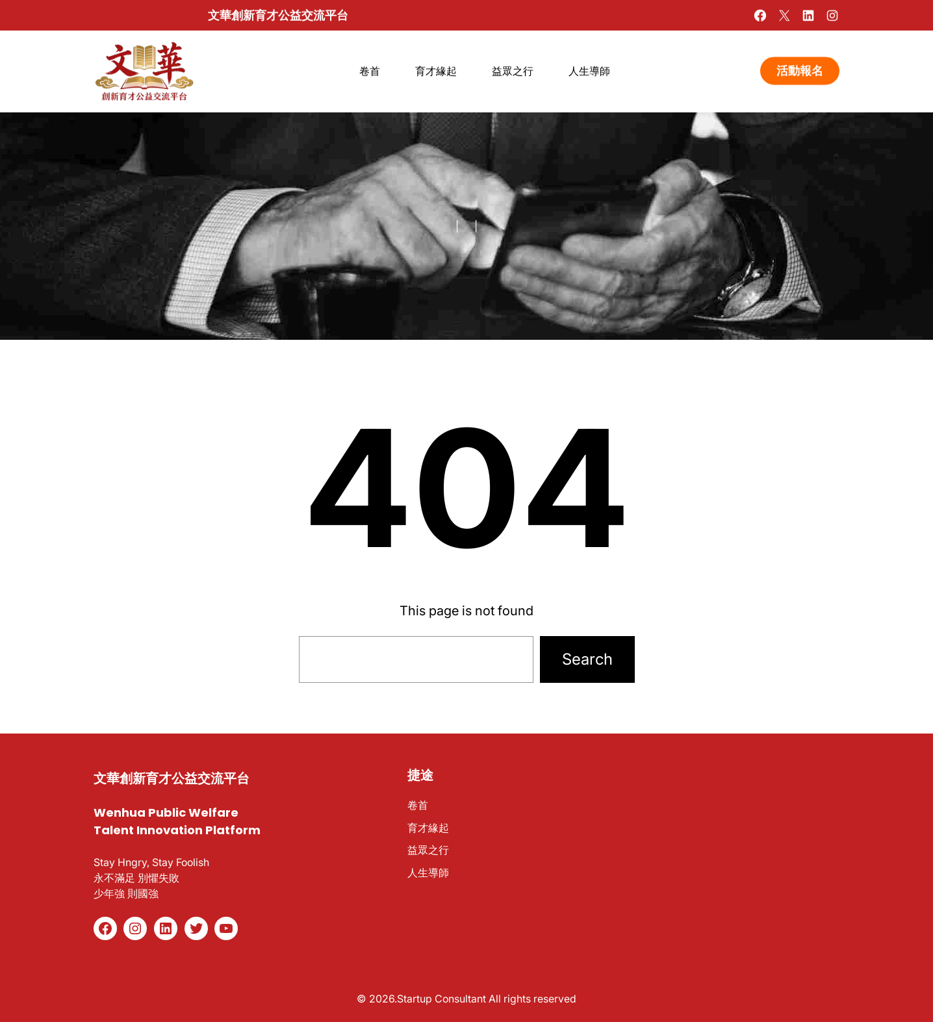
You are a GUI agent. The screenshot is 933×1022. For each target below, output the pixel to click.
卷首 (417, 804)
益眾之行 (428, 849)
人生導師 (428, 872)
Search (587, 659)
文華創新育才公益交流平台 (278, 14)
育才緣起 (428, 827)
